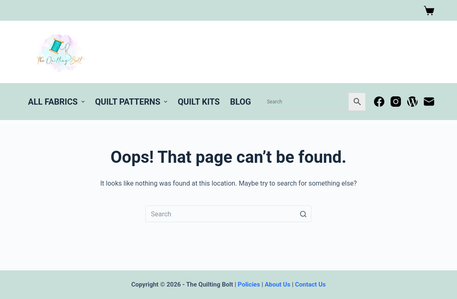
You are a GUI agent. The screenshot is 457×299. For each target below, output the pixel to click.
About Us (278, 284)
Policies (249, 284)
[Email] (429, 101)
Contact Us (310, 284)
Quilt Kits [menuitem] (199, 102)
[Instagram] (396, 101)
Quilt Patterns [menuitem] (132, 102)
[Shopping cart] (429, 10)
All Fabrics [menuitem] (57, 102)
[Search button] (303, 214)
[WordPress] (412, 101)
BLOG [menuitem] (240, 102)
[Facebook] (379, 101)
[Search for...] (228, 214)
